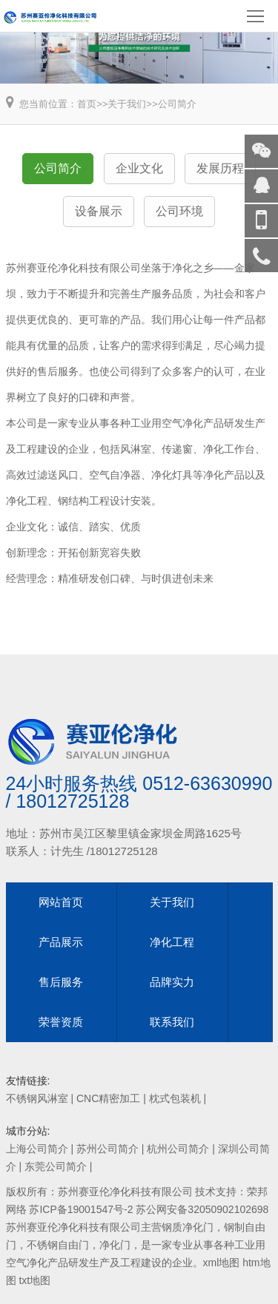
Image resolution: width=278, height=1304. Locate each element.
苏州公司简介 (107, 1149)
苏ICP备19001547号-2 (81, 1209)
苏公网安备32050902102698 (202, 1209)
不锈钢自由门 (58, 1245)
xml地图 (221, 1262)
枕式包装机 (175, 1098)
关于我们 (126, 103)
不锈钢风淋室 (37, 1098)
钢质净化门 (188, 1227)
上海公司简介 (37, 1149)
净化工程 (172, 942)
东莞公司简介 (55, 1166)
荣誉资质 (61, 1022)
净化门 (114, 1245)
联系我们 (172, 1022)
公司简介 (177, 103)
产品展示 (61, 942)
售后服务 (61, 982)
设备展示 (98, 211)
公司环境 (179, 211)
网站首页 (61, 902)
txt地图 (34, 1280)
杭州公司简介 (178, 1149)
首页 (86, 103)
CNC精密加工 (108, 1098)
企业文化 (139, 168)
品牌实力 (172, 982)
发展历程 (220, 168)
